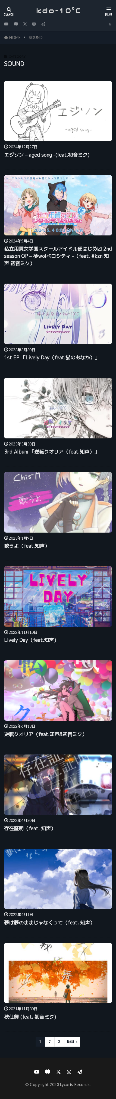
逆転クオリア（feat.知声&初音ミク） (45, 734)
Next (70, 1041)
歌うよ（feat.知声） (26, 546)
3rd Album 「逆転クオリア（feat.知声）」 (51, 451)
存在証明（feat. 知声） (30, 828)
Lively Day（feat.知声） (31, 640)
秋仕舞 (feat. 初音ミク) (30, 1016)
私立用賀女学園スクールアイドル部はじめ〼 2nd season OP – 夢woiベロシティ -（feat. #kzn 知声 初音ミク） (58, 256)
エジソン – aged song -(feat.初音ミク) (46, 155)
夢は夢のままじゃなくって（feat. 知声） (49, 922)
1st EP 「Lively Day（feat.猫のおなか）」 (52, 357)
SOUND (36, 37)
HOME (15, 37)
